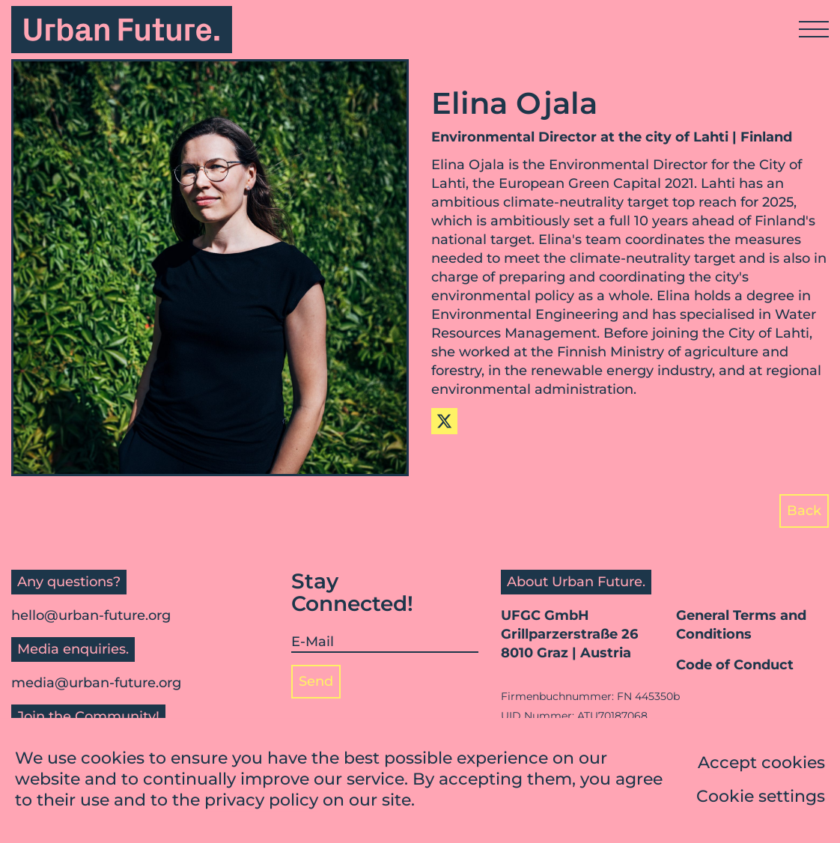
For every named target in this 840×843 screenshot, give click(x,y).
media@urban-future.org (96, 683)
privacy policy (261, 801)
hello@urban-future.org (91, 615)
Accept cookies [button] (761, 763)
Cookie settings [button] (760, 797)
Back (804, 510)
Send (316, 681)
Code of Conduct (735, 665)
